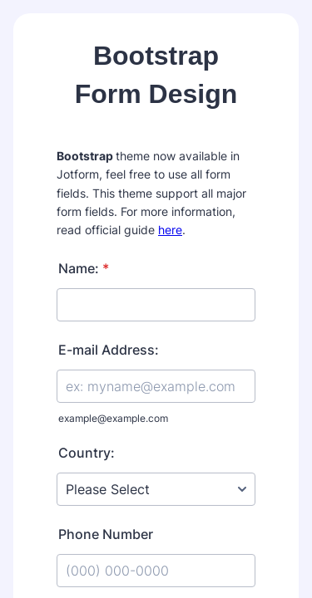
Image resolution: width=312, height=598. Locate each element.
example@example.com (113, 418)
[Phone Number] (156, 570)
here (170, 230)
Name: (83, 268)
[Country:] (156, 489)
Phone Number (105, 534)
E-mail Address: (108, 349)
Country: (86, 452)
